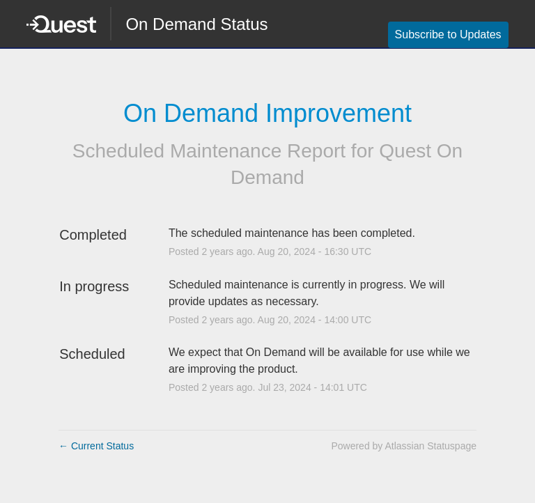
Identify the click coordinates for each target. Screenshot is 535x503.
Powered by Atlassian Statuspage (403, 445)
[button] (448, 35)
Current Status (96, 445)
